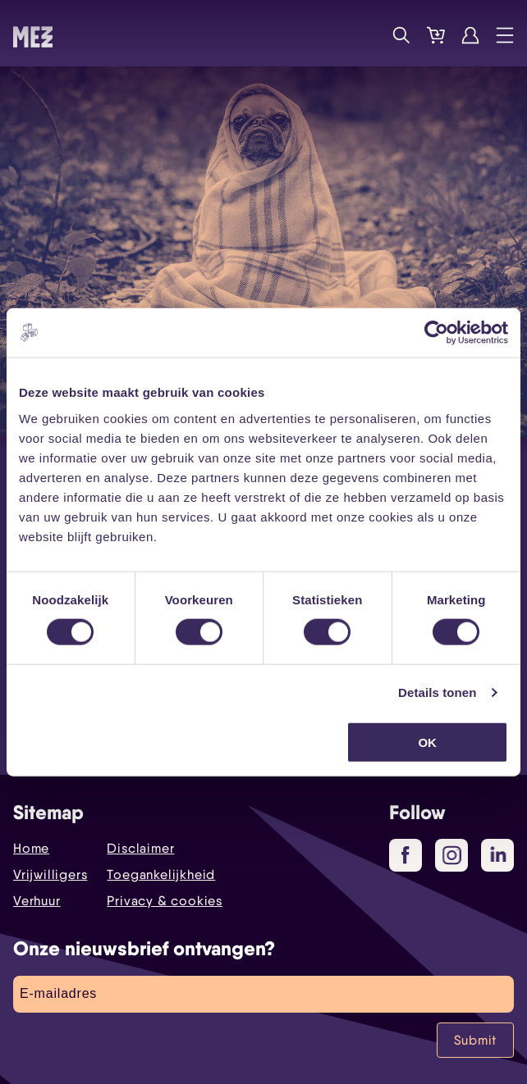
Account (470, 35)
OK (427, 742)
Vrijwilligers (50, 874)
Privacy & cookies (164, 901)
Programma (367, 35)
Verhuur (37, 901)
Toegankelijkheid (161, 874)
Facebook (411, 856)
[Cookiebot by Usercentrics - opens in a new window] (436, 333)
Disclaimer (140, 848)
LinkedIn (499, 854)
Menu (505, 35)
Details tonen (437, 692)
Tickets (436, 35)
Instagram (455, 856)
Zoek (401, 35)
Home (31, 848)
